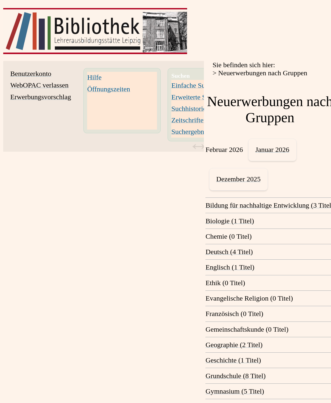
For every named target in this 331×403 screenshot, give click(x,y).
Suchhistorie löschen (200, 109)
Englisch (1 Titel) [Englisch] (229, 267)
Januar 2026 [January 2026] (272, 150)
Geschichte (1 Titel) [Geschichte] (233, 360)
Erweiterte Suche (195, 97)
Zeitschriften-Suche (198, 120)
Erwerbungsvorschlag (40, 97)
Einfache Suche (193, 85)
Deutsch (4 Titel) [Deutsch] (229, 252)
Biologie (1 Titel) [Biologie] (229, 221)
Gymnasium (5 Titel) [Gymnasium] (234, 391)
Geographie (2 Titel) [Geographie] (234, 345)
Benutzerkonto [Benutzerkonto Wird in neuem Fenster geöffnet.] (30, 74)
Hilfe (94, 77)
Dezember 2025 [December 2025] (238, 179)
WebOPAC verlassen (39, 85)
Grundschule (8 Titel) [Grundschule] (235, 376)
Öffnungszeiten (108, 89)
